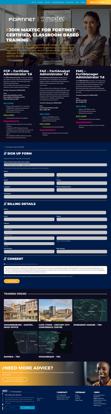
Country (6, 243)
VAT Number (8, 245)
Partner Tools (70, 2)
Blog (77, 2)
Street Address (8, 227)
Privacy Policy (98, 399)
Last (58, 177)
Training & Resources (58, 2)
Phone (59, 179)
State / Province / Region (64, 238)
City (5, 238)
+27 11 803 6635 (61, 392)
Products (40, 2)
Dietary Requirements (64, 186)
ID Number (8, 192)
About (34, 2)
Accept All (27, 407)
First (5, 177)
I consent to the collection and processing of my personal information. (21, 260)
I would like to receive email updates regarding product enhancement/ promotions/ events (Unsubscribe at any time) (38, 273)
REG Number (61, 245)
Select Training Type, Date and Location (17, 162)
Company (7, 186)
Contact (83, 2)
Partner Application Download (99, 393)
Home (77, 392)
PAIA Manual (97, 402)
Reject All (12, 407)
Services (47, 2)
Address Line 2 (8, 232)
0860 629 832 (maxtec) (63, 394)
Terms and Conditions (100, 400)
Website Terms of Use (100, 397)
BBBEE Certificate (99, 395)
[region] (20, 402)
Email (6, 179)
